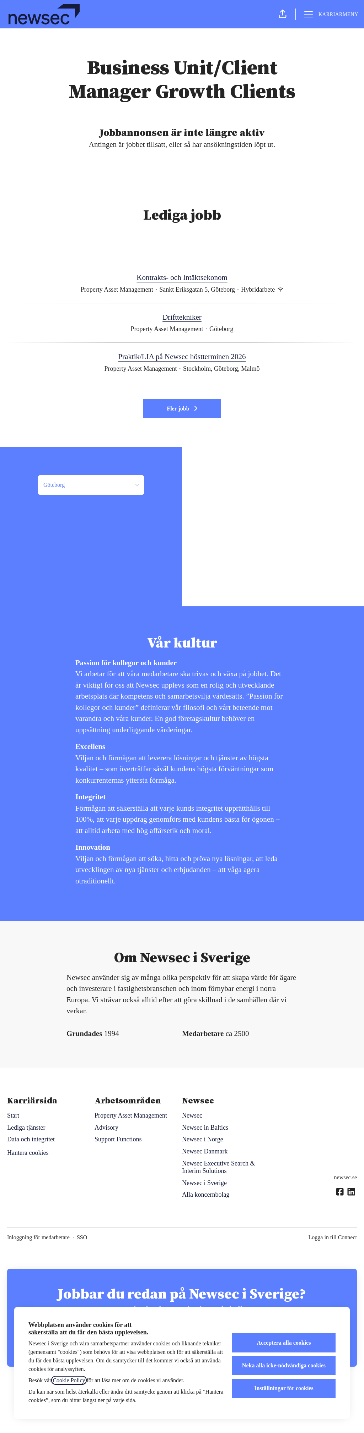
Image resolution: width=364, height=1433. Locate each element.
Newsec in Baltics (205, 1127)
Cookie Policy (69, 1380)
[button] (283, 14)
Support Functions (118, 1139)
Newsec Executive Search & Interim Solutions (218, 1167)
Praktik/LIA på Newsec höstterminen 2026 (182, 357)
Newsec (192, 1115)
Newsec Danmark (205, 1151)
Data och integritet (31, 1139)
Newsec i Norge (202, 1139)
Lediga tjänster (26, 1127)
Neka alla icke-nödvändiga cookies (284, 1365)
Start (13, 1115)
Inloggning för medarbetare (38, 1237)
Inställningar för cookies (284, 1388)
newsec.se (345, 1177)
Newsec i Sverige (204, 1182)
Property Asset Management (131, 1115)
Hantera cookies (27, 1152)
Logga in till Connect (333, 1237)
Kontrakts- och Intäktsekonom (181, 277)
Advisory (106, 1127)
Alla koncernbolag (205, 1194)
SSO (82, 1237)
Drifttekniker (182, 317)
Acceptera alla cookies (284, 1343)
